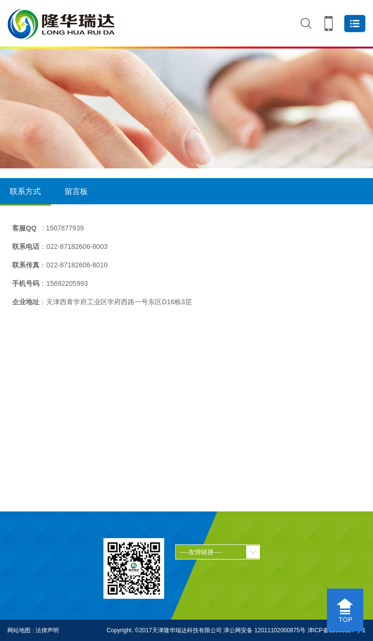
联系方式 (25, 196)
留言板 (76, 191)
